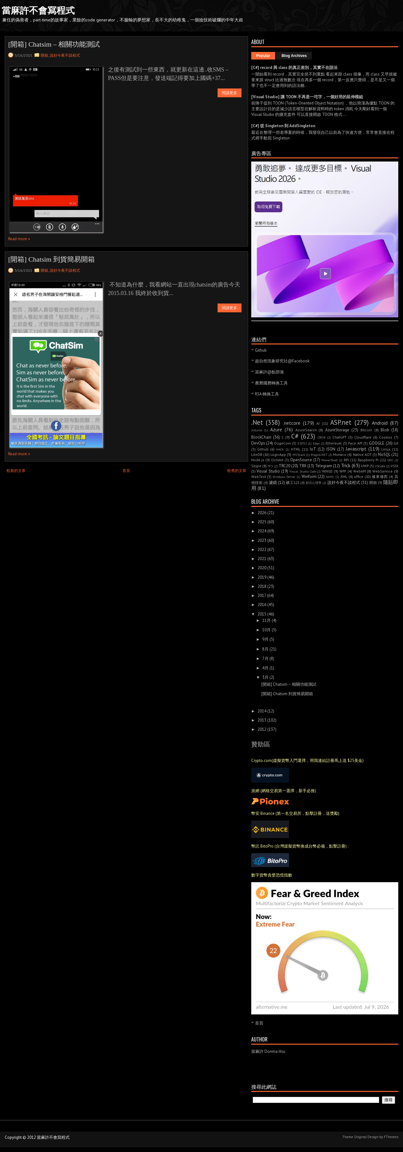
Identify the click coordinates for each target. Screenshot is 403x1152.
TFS (270, 466)
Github (261, 350)
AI (318, 423)
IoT (313, 449)
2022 (262, 549)
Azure (276, 429)
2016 (262, 604)
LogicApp (278, 454)
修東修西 (380, 476)
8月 (265, 649)
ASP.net (340, 422)
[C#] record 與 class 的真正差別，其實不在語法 (294, 67)
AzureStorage (337, 430)
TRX (302, 465)
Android (380, 423)
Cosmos (385, 437)
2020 (262, 567)
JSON (330, 449)
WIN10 (327, 471)
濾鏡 (273, 482)
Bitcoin (366, 430)
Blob (385, 430)
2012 (262, 729)
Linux (385, 449)
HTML (295, 449)
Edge (316, 443)
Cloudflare (363, 437)
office (358, 476)
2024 (262, 531)
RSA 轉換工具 (267, 394)
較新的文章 (16, 470)
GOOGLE (376, 443)
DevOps (258, 443)
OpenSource (301, 460)
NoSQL (384, 454)
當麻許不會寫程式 (38, 10)
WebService (382, 471)
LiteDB (256, 454)
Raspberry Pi (368, 459)
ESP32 (302, 443)
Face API (355, 443)
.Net (257, 422)
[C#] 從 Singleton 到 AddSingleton (283, 125)
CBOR (322, 437)
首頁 (126, 470)
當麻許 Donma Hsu (268, 1051)
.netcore (291, 423)
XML (343, 476)
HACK (280, 449)
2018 (262, 586)
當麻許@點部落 (269, 372)
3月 (265, 677)
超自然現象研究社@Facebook (282, 361)
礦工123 (292, 482)
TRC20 (284, 465)
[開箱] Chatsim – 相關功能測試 (54, 44)
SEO (390, 460)
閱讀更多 (229, 93)
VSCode (380, 466)
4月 (265, 668)
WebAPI (359, 471)
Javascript (356, 448)
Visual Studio (268, 471)
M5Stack (298, 454)
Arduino (256, 430)
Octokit (277, 459)
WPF (342, 471)
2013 (262, 720)
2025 (262, 522)
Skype (256, 465)
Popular (263, 56)
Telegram (323, 465)
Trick (345, 465)
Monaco (339, 454)
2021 (262, 558)
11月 (266, 620)
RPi (346, 459)
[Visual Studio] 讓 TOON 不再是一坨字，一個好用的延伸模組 (307, 96)
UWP (365, 465)
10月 (266, 630)
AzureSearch (306, 430)
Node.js (257, 459)
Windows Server (284, 476)
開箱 (44, 55)
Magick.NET (319, 454)
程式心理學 (314, 482)
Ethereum (334, 443)
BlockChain (261, 437)
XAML (330, 476)
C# (294, 436)
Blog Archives (294, 56)
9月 (265, 639)
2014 (262, 711)
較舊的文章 (236, 470)
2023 (262, 540)
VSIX (394, 465)
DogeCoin (282, 443)
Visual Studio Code (302, 471)
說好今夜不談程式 (65, 55)
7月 (265, 658)
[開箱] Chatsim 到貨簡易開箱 (51, 259)
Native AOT (362, 454)
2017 (262, 595)
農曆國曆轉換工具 (271, 383)
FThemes (391, 1137)
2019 (262, 577)
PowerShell (329, 460)
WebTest (258, 476)
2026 (262, 512)
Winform (309, 476)
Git (396, 443)
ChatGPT (339, 437)
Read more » (19, 238)
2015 (262, 614)
